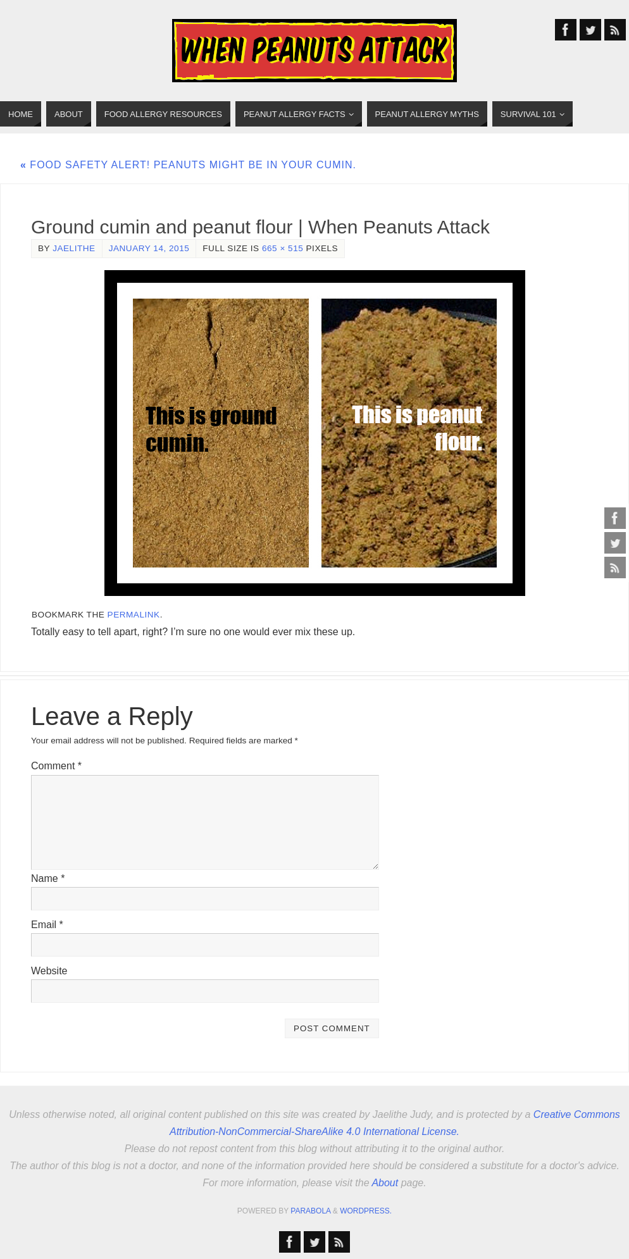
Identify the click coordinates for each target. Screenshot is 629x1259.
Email (47, 924)
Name (48, 878)
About (384, 1182)
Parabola (310, 1210)
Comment (56, 765)
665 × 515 (282, 248)
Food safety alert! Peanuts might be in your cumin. (188, 164)
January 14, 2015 (149, 248)
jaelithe (74, 248)
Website (49, 970)
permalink (134, 614)
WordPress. (366, 1210)
